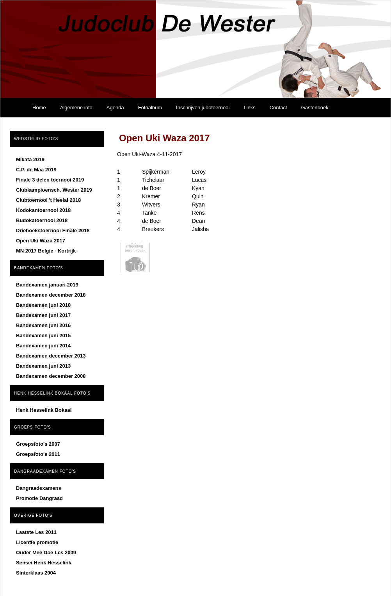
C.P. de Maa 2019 (36, 170)
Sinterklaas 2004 (36, 573)
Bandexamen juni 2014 (43, 346)
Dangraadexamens (38, 488)
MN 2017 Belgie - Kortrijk (46, 251)
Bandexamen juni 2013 (43, 366)
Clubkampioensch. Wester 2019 (54, 190)
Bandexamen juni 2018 (43, 305)
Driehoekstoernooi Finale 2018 (53, 230)
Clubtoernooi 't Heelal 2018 (48, 200)
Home (39, 107)
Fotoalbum (150, 107)
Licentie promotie (37, 542)
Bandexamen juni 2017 (43, 315)
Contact (278, 107)
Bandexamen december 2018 (50, 295)
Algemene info (76, 107)
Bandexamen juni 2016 (43, 325)
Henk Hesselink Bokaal (43, 410)
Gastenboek (315, 107)
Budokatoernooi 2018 (42, 220)
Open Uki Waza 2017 (40, 241)
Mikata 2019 (30, 159)
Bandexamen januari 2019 (47, 285)
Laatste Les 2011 (36, 532)
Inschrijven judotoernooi (202, 107)
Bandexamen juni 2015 (43, 335)
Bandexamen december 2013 (50, 356)
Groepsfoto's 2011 (38, 454)
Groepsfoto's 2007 (38, 444)
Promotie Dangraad (39, 498)
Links (249, 107)
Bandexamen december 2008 (50, 376)
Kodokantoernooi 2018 (43, 210)
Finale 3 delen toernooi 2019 (50, 180)
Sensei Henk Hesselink (43, 563)
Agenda (115, 107)
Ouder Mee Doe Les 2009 (46, 552)
